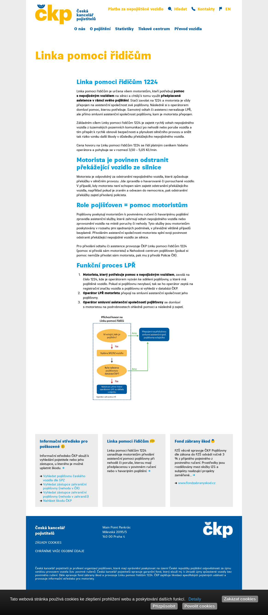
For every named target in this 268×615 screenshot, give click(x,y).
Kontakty (203, 9)
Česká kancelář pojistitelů (86, 15)
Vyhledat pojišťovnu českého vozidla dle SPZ (64, 478)
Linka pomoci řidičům (131, 441)
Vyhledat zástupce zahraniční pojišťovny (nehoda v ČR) (64, 486)
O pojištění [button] (100, 28)
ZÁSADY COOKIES (48, 543)
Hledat (177, 9)
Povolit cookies (200, 606)
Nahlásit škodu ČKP (57, 501)
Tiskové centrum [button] (154, 28)
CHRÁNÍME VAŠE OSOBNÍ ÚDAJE (59, 551)
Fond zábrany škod (194, 441)
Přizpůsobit (164, 606)
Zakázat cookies (240, 599)
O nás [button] (79, 28)
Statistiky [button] (124, 28)
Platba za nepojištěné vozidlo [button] (135, 9)
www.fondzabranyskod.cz (196, 483)
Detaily (194, 599)
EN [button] (225, 9)
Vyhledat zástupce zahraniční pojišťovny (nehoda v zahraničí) (66, 494)
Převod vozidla (188, 28)
